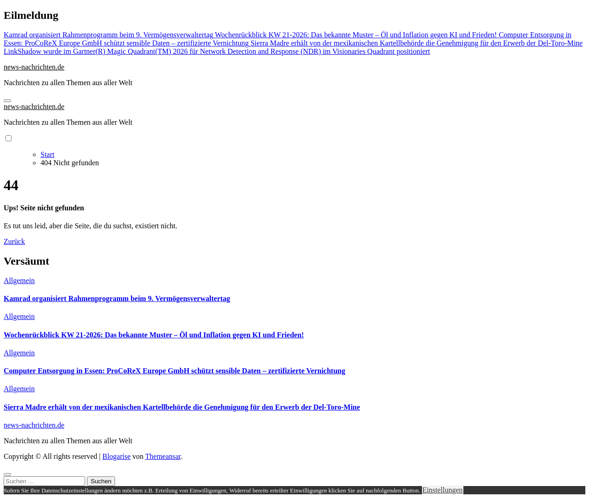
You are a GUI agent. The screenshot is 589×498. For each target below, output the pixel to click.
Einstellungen (442, 490)
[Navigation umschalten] (7, 100)
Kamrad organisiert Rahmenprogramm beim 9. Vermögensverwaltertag (117, 298)
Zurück (14, 241)
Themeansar (163, 456)
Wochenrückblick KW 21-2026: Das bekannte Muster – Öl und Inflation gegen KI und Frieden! (154, 335)
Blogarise (116, 456)
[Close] (7, 474)
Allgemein (19, 280)
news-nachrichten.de (34, 67)
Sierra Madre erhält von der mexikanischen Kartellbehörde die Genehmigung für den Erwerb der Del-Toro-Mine (182, 407)
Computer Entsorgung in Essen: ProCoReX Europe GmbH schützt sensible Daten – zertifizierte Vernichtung (174, 371)
